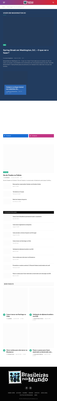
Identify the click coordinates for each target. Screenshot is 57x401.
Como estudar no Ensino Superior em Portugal (24, 232)
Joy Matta (10, 318)
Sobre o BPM (11, 392)
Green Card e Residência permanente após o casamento (27, 216)
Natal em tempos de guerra (20, 199)
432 (21, 318)
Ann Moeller (7, 177)
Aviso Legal (44, 392)
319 (34, 355)
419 (34, 320)
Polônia (6, 172)
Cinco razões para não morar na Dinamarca (24, 257)
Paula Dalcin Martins (38, 354)
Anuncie (31, 392)
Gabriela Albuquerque (12, 91)
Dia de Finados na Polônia (12, 175)
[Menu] (4, 2)
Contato (37, 392)
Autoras (18, 392)
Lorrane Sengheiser (8, 58)
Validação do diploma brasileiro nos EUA (23, 249)
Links (35, 395)
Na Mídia (25, 392)
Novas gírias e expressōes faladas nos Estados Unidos (27, 184)
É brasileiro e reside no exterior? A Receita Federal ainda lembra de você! (31, 265)
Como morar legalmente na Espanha (22, 224)
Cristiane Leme (11, 354)
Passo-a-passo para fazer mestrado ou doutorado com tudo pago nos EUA (32, 273)
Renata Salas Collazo (38, 318)
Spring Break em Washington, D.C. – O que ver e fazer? (25, 51)
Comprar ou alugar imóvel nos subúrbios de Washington (15, 88)
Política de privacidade (26, 395)
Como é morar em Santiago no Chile (22, 241)
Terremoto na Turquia (18, 191)
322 (24, 354)
